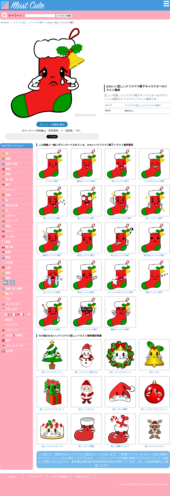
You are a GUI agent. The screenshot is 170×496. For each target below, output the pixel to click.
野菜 (8, 174)
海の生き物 (12, 205)
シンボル (10, 236)
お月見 (9, 350)
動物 (8, 195)
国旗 (8, 241)
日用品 (9, 262)
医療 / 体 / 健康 (14, 288)
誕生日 (9, 319)
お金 (8, 299)
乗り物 (9, 247)
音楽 (8, 226)
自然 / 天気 (11, 163)
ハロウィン (12, 330)
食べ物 (9, 179)
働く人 (9, 293)
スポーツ (10, 215)
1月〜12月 (11, 309)
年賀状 (18, 335)
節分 (8, 340)
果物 (8, 169)
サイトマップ (35, 476)
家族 (8, 273)
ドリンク (10, 189)
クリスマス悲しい (21, 22)
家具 (8, 257)
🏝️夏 (12, 314)
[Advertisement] (137, 55)
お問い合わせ (82, 476)
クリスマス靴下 (37, 22)
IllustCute (5, 22)
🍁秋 (20, 314)
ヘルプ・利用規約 (59, 476)
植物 (8, 158)
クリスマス (12, 325)
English (11, 476)
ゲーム (9, 231)
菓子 (8, 184)
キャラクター (13, 304)
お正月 (9, 335)
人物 (8, 267)
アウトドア (12, 221)
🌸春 (4, 314)
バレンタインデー (15, 345)
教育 (8, 278)
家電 (8, 252)
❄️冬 (27, 314)
